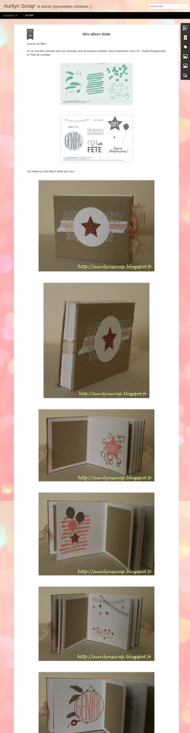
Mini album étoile (96, 34)
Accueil (29, 15)
